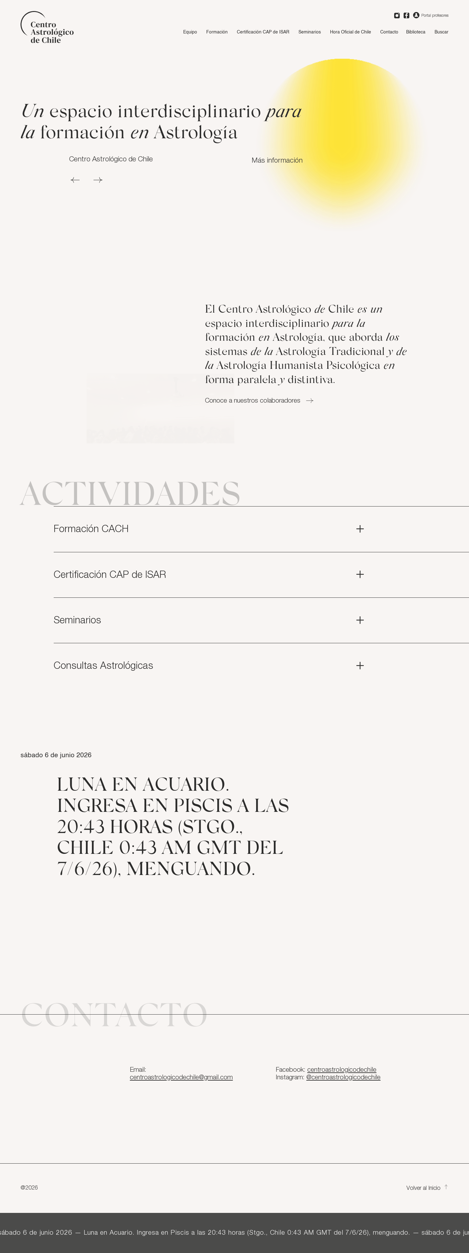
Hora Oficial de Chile (350, 32)
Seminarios (309, 32)
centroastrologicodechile (341, 1069)
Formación (217, 32)
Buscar (441, 32)
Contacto (389, 32)
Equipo (190, 32)
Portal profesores (430, 15)
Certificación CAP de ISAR (263, 32)
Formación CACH (209, 529)
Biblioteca (415, 32)
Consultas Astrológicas (209, 665)
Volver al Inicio (427, 1188)
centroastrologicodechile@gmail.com (181, 1077)
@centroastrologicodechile (343, 1077)
